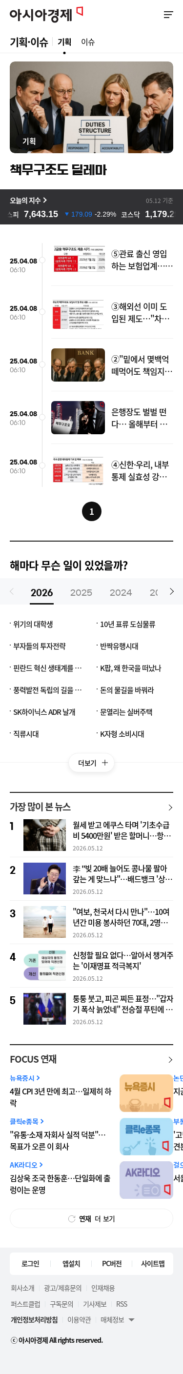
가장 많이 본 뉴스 (40, 806)
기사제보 (94, 1304)
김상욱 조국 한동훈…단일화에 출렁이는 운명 (60, 1183)
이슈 (88, 41)
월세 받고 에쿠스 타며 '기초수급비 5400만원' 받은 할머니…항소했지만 (121, 830)
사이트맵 (152, 1263)
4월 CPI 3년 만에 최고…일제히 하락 (60, 1097)
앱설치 (71, 1263)
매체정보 (112, 1319)
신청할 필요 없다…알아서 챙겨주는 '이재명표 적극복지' (123, 960)
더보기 (96, 765)
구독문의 (61, 1304)
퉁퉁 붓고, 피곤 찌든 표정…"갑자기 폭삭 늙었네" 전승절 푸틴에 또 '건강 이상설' (123, 1004)
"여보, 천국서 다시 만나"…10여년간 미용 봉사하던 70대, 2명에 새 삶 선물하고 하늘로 (121, 917)
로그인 (30, 1263)
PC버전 (112, 1263)
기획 (64, 41)
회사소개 (22, 1288)
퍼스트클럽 (25, 1304)
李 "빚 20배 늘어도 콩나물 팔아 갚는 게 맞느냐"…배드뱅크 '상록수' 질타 (122, 874)
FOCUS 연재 (33, 1059)
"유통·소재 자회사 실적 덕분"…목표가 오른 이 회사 (57, 1140)
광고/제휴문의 (62, 1288)
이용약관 (79, 1319)
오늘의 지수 (25, 200)
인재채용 (103, 1288)
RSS (121, 1304)
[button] (170, 591)
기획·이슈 (29, 42)
